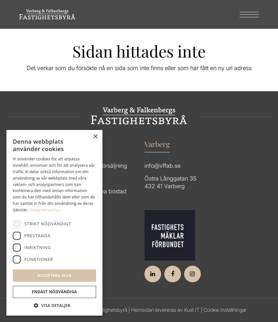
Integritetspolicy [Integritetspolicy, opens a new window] (44, 210)
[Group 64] (47, 14)
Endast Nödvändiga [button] (54, 291)
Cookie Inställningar (225, 310)
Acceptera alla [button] (54, 275)
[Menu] (246, 14)
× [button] (95, 136)
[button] (54, 305)
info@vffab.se (162, 165)
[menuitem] (246, 14)
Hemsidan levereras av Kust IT (165, 310)
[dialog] (54, 223)
